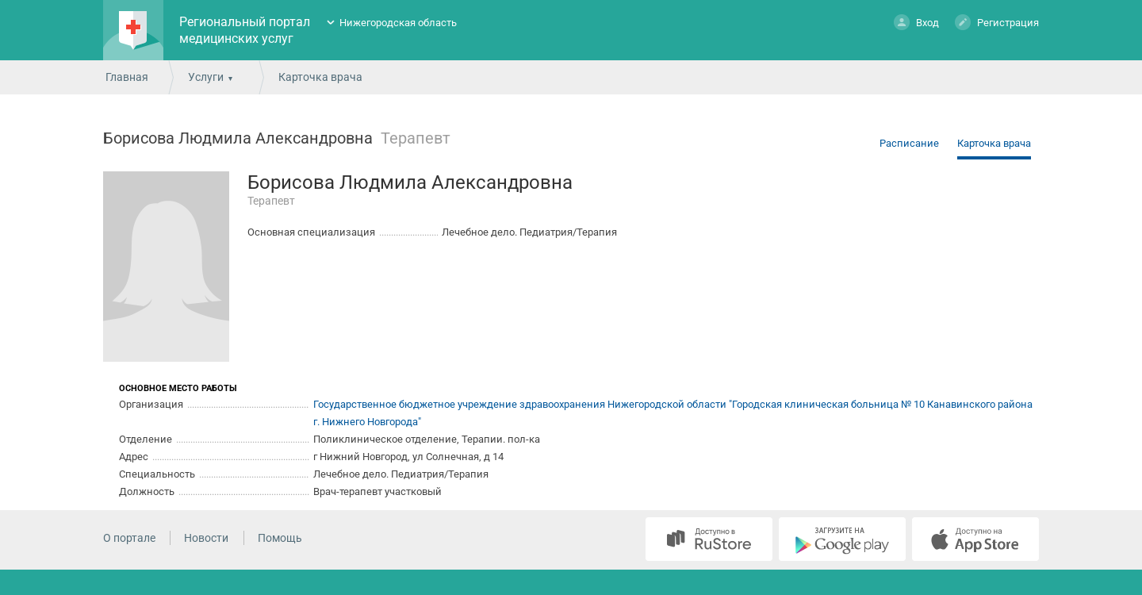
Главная (126, 77)
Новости (206, 538)
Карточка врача (994, 143)
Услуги (206, 77)
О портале (129, 538)
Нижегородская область (398, 23)
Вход (916, 21)
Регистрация (997, 21)
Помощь (280, 538)
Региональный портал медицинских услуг (244, 30)
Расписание (909, 143)
